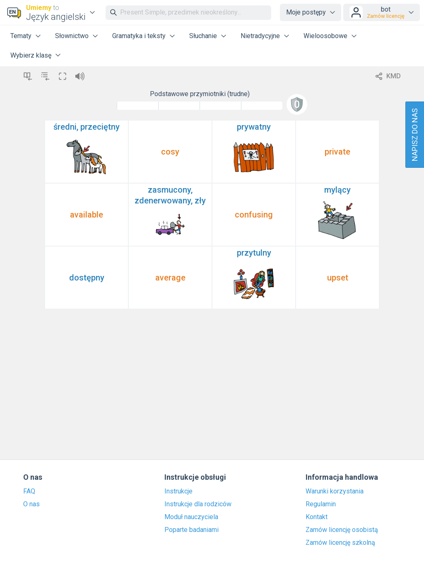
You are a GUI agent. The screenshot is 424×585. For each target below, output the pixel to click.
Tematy (20, 36)
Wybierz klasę (30, 55)
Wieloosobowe (325, 36)
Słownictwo (72, 36)
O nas (31, 504)
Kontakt (317, 517)
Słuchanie (203, 36)
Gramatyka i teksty (139, 36)
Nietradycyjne (260, 36)
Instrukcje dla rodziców (197, 504)
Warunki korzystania (335, 491)
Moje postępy (306, 12)
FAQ (29, 491)
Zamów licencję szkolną (340, 542)
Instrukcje (178, 491)
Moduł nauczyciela (191, 517)
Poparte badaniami (191, 530)
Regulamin (321, 504)
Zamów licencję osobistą (342, 530)
